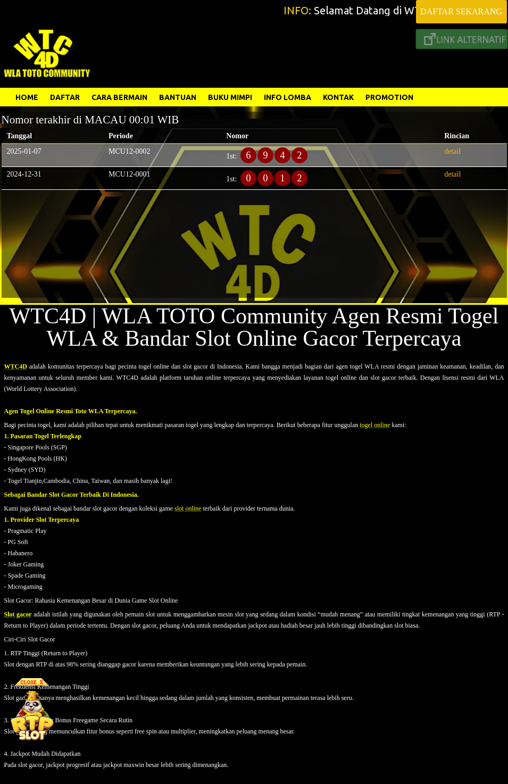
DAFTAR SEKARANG (461, 11)
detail (452, 151)
